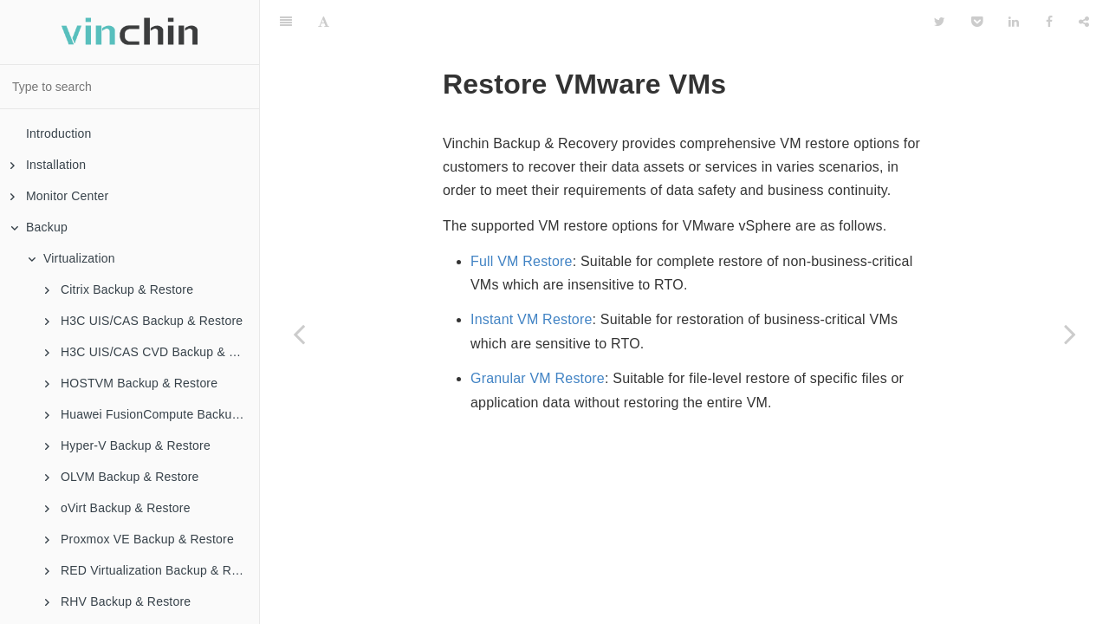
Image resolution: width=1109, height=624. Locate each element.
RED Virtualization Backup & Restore (152, 570)
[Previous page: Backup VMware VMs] (299, 333)
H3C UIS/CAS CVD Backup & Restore (152, 352)
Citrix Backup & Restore (119, 289)
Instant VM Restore (531, 319)
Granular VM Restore (537, 378)
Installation (48, 165)
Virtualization (71, 258)
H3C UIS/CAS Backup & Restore (144, 321)
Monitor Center (59, 196)
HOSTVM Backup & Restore (131, 383)
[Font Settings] (323, 21)
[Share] (1084, 21)
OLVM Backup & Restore (122, 477)
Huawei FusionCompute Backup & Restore (152, 414)
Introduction (59, 133)
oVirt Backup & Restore (118, 508)
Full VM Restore (521, 261)
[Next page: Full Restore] (1070, 333)
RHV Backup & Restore (118, 601)
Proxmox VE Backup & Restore (139, 539)
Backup (39, 227)
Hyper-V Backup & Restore (128, 445)
